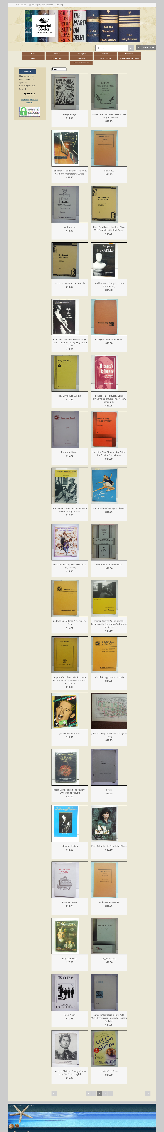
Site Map (59, 4)
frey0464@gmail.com (29, 99)
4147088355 (21, 4)
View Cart (148, 47)
